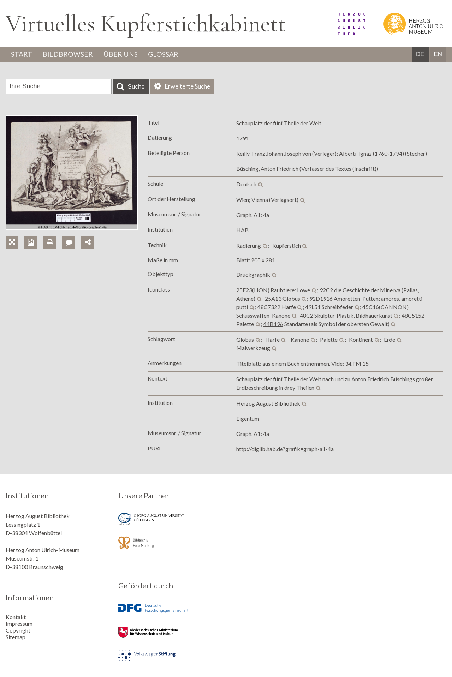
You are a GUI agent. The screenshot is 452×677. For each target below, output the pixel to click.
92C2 (326, 290)
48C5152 (413, 315)
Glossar (168, 54)
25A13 (273, 298)
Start (22, 54)
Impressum (19, 623)
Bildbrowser (69, 54)
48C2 (306, 315)
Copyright (18, 630)
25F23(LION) (252, 290)
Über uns (123, 54)
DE (420, 54)
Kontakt (16, 616)
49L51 (313, 307)
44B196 (273, 324)
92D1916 (321, 298)
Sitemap (15, 636)
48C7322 (268, 307)
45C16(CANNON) (385, 307)
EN (438, 54)
